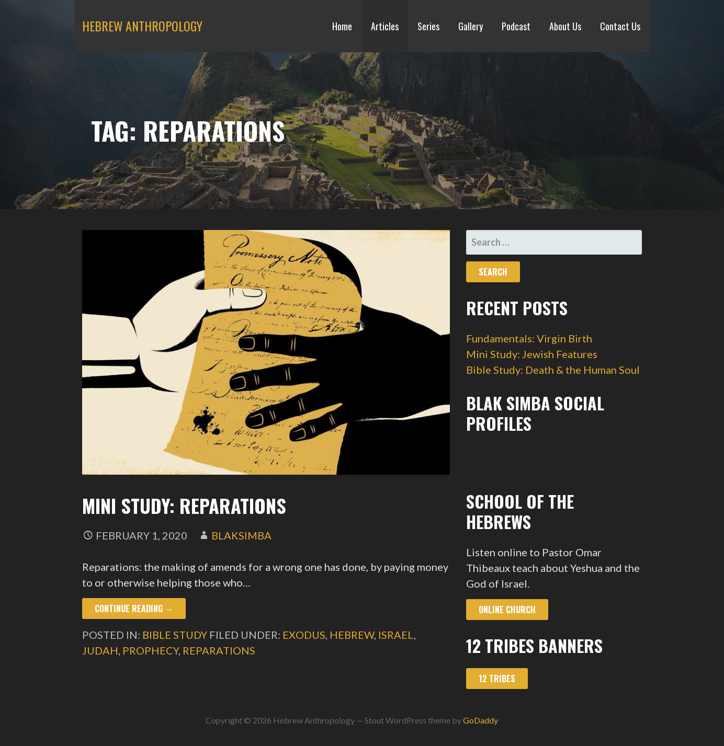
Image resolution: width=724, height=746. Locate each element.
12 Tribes (497, 678)
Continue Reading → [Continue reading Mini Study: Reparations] (134, 608)
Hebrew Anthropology (142, 25)
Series (428, 26)
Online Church (507, 609)
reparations (219, 650)
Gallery (470, 26)
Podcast (516, 26)
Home (342, 26)
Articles (385, 26)
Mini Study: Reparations (184, 505)
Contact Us (620, 26)
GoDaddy (480, 720)
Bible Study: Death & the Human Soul (553, 369)
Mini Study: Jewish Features (531, 354)
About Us (565, 26)
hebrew (352, 634)
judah (100, 650)
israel (396, 634)
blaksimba (241, 535)
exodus (303, 634)
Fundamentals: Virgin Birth (529, 338)
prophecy (150, 650)
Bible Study (174, 634)
